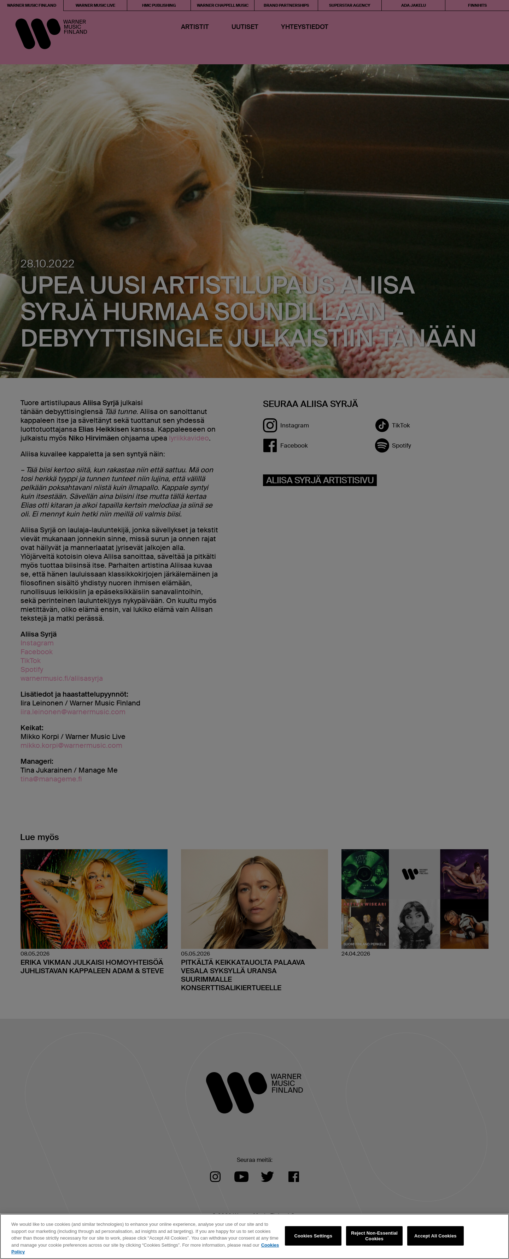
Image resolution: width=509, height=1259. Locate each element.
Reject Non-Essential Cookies (374, 1235)
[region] (254, 1236)
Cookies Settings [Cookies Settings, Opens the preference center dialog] (313, 1236)
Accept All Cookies (435, 1236)
